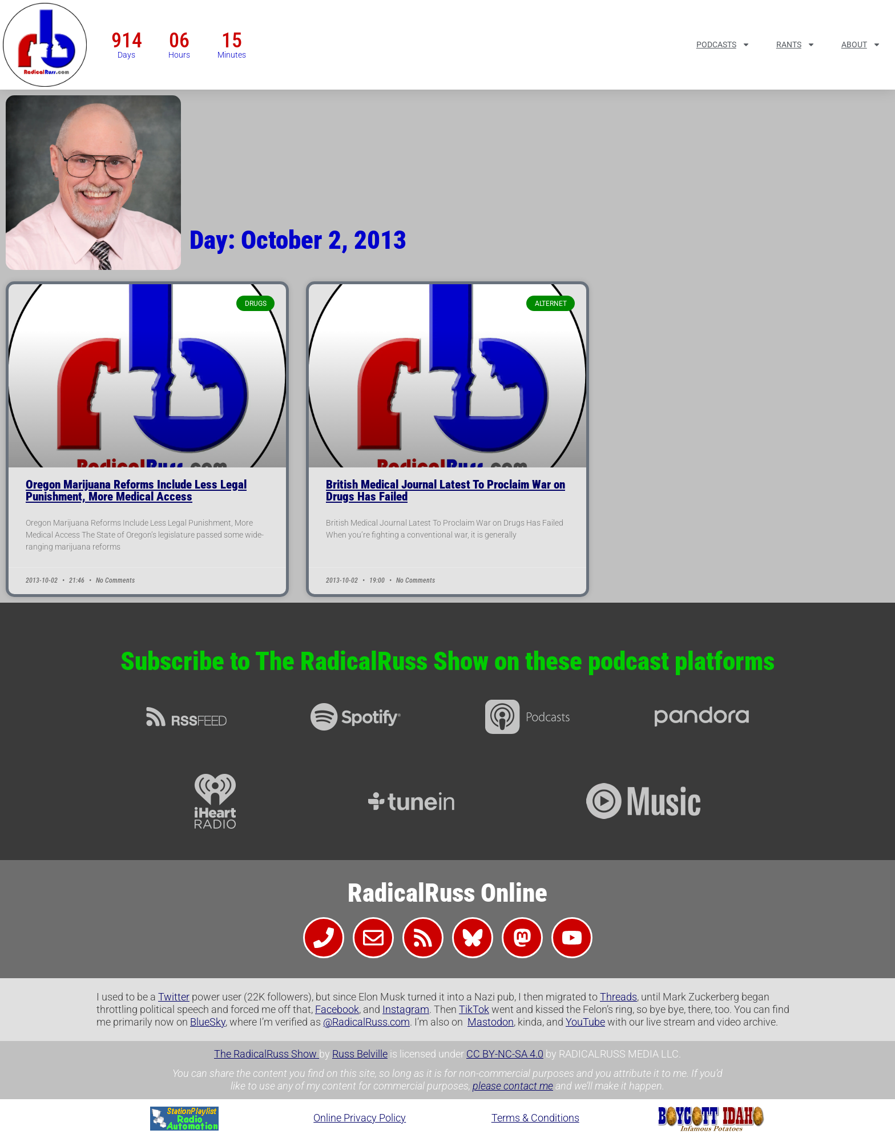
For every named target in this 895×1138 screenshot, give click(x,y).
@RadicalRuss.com (366, 1022)
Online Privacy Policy (359, 1118)
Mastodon (490, 1022)
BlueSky (207, 1022)
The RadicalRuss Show (266, 1054)
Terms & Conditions (535, 1118)
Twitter (174, 997)
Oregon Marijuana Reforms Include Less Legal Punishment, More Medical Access (136, 490)
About (861, 44)
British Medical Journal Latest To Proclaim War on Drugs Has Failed (445, 490)
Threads (618, 997)
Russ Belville (360, 1054)
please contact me (513, 1086)
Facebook (337, 1009)
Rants (795, 44)
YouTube (585, 1022)
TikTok (474, 1009)
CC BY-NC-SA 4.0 (504, 1054)
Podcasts (723, 44)
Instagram (405, 1009)
